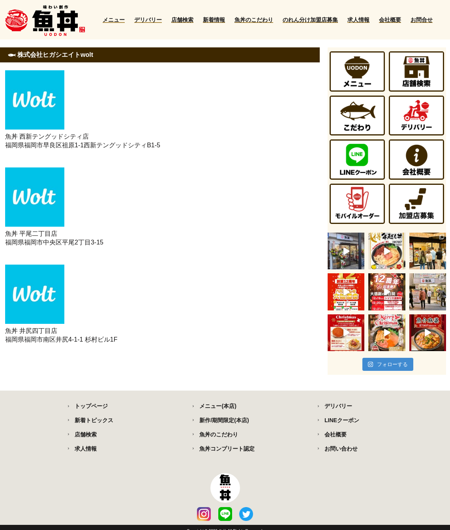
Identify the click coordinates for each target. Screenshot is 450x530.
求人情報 (358, 20)
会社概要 (390, 20)
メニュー (114, 20)
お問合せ (422, 20)
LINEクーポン (341, 420)
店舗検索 (182, 20)
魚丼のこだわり (253, 20)
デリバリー (148, 20)
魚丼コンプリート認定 (227, 448)
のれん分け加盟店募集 (310, 20)
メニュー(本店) (217, 406)
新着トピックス (94, 420)
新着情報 (214, 20)
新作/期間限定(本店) (224, 420)
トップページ (91, 406)
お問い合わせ (341, 448)
